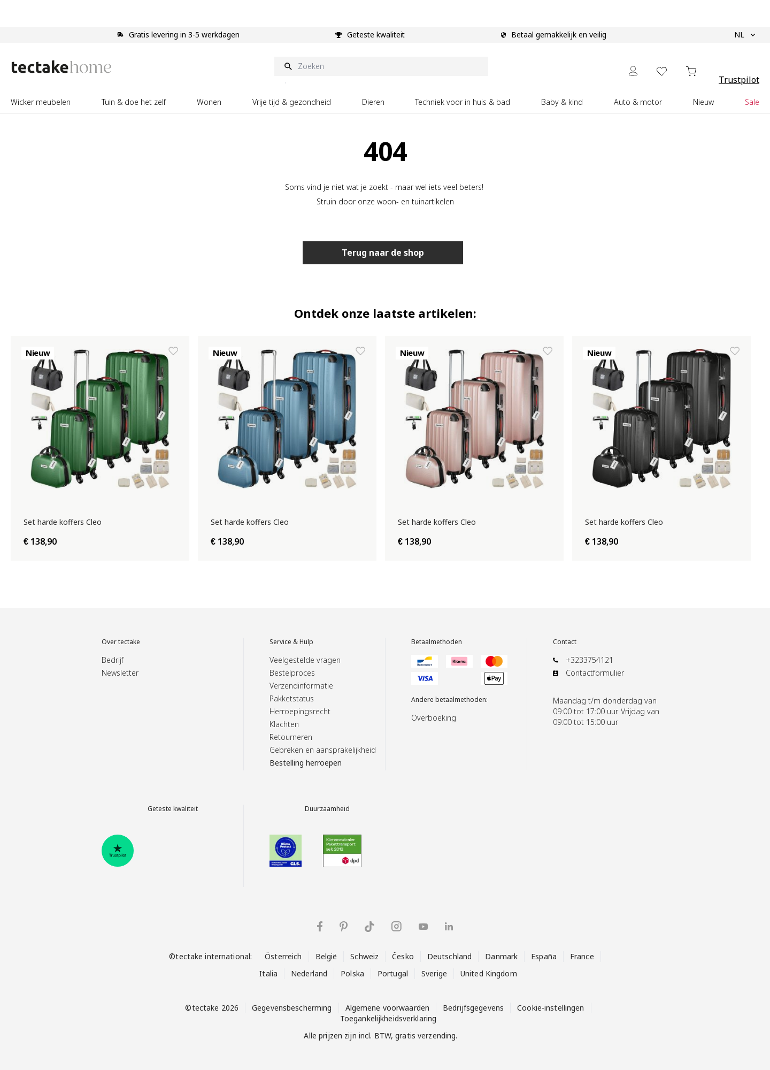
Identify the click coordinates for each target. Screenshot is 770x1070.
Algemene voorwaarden (387, 1008)
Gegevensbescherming (292, 1008)
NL (744, 34)
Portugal (393, 973)
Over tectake (121, 642)
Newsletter (120, 673)
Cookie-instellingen (550, 1008)
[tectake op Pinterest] (344, 926)
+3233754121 (589, 660)
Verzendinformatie (301, 686)
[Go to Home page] (61, 66)
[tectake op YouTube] (423, 926)
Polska (352, 973)
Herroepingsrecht (300, 711)
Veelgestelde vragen (305, 660)
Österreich (283, 956)
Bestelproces (292, 673)
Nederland (309, 973)
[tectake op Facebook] (319, 926)
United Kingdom (488, 973)
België (326, 956)
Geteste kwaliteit (173, 809)
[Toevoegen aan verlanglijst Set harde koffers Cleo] (173, 351)
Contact (564, 642)
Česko (403, 956)
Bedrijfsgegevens (473, 1008)
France (582, 956)
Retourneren (291, 737)
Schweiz (364, 956)
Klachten (284, 724)
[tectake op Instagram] (396, 926)
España (544, 956)
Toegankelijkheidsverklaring (388, 1018)
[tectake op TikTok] (369, 926)
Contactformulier (595, 673)
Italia (268, 973)
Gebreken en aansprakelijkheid (323, 750)
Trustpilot (739, 80)
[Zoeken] (381, 66)
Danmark (501, 956)
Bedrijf (113, 660)
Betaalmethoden (436, 642)
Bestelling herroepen (306, 763)
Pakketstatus (292, 698)
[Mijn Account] (633, 71)
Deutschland (449, 956)
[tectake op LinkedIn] (449, 926)
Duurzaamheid (327, 809)
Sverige (434, 973)
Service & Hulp (291, 642)
